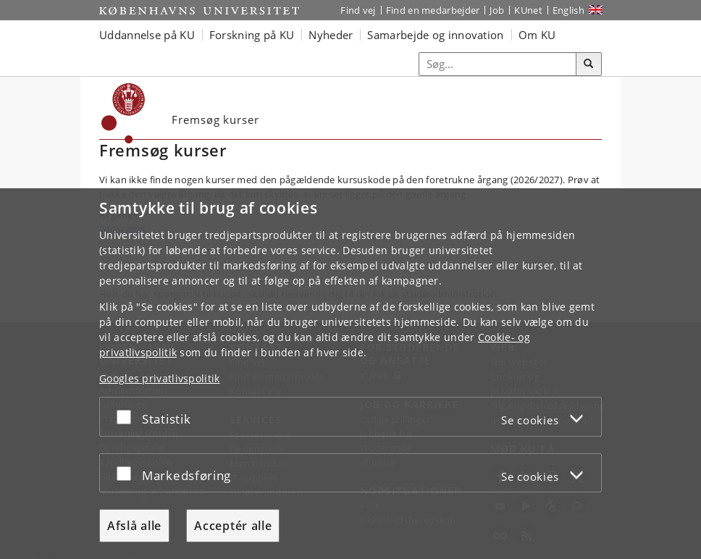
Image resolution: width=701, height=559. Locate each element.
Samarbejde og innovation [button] (435, 35)
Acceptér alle (233, 526)
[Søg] (589, 64)
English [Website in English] (568, 10)
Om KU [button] (537, 35)
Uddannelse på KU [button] (147, 35)
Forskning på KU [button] (252, 35)
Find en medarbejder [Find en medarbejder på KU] (433, 10)
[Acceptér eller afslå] (127, 417)
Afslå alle (134, 526)
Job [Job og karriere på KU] (497, 10)
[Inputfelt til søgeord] (498, 64)
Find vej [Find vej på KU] (357, 10)
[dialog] (350, 373)
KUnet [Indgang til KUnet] (528, 10)
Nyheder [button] (330, 35)
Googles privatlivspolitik (159, 378)
